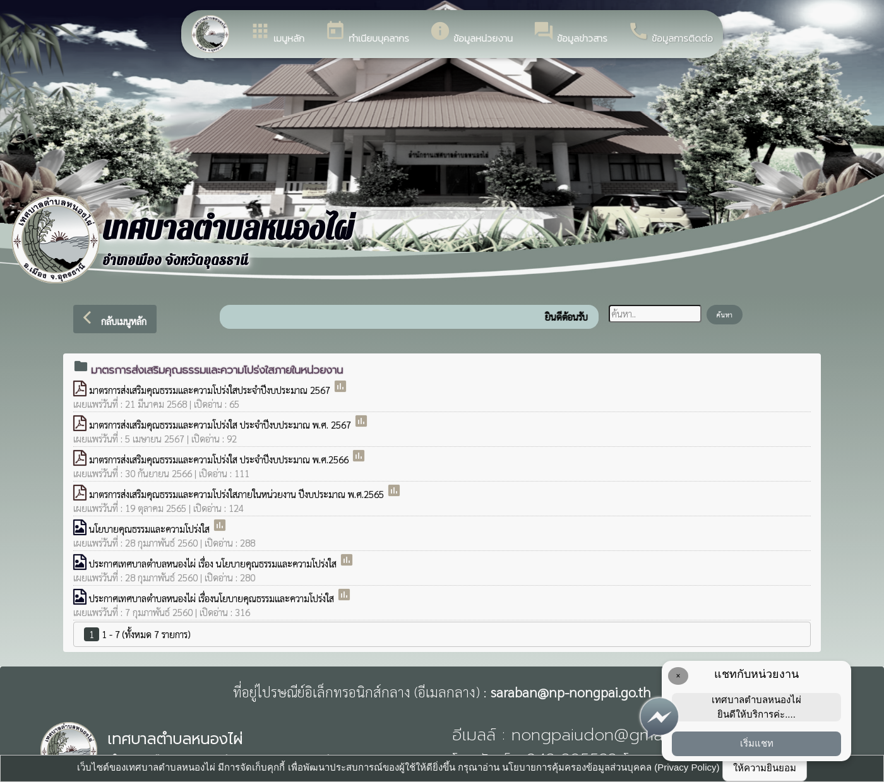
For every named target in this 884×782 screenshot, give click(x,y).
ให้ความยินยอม (764, 767)
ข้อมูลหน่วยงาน (471, 32)
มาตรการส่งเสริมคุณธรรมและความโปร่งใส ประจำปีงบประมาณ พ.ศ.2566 (220, 459)
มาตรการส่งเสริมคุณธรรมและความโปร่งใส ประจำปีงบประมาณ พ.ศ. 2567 (221, 424)
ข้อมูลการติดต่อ (670, 32)
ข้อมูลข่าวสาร (570, 32)
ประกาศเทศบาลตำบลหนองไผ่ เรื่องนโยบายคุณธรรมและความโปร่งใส (213, 598)
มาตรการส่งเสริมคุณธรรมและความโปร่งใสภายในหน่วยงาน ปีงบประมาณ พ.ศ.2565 (237, 494)
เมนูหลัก (276, 32)
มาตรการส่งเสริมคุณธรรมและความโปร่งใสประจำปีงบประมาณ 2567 (211, 390)
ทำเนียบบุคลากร (367, 32)
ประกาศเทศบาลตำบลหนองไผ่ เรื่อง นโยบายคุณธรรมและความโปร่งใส (214, 563)
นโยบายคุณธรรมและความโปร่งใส (150, 529)
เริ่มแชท (757, 743)
